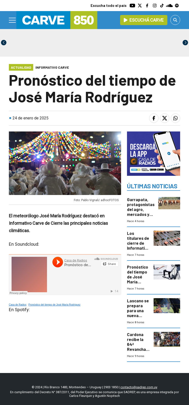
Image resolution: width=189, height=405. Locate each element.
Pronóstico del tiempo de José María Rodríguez (54, 304)
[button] (185, 42)
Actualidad (21, 67)
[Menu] (12, 20)
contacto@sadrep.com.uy (138, 387)
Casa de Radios (17, 304)
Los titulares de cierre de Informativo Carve (138, 243)
